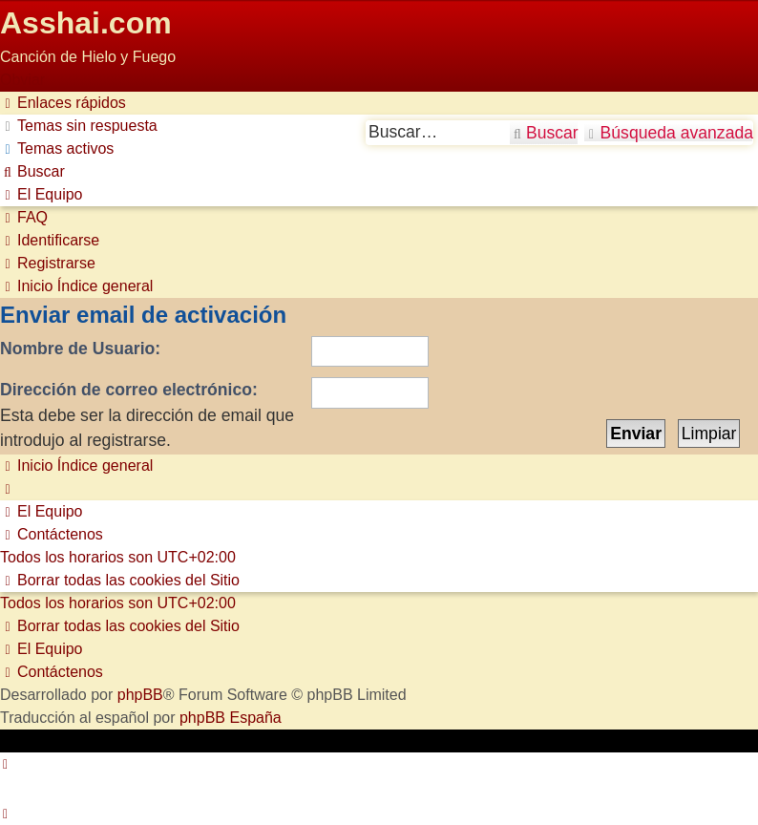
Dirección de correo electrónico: (129, 389)
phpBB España (230, 717)
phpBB (140, 695)
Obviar (22, 80)
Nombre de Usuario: (80, 348)
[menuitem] (79, 125)
